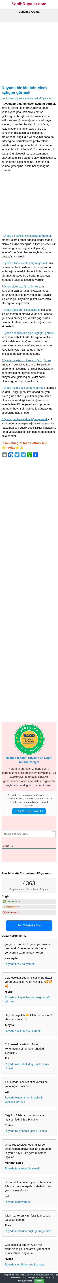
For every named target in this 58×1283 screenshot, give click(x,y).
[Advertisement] (29, 53)
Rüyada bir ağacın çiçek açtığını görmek (26, 360)
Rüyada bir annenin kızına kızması (26, 1130)
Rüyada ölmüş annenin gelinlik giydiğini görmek (24, 1099)
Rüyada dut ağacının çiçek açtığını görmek (28, 333)
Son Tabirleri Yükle (29, 925)
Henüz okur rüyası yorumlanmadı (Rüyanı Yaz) (28, 98)
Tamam (39, 1281)
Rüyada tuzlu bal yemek (19, 964)
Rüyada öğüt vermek (17, 1201)
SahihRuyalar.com (29, 4)
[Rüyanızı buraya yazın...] (29, 833)
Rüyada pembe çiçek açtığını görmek (24, 419)
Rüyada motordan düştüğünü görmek (28, 1231)
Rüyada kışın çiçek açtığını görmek (23, 387)
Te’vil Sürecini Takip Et (29, 811)
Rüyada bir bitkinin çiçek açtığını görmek (27, 235)
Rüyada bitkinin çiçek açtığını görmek (25, 263)
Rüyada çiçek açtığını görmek (20, 286)
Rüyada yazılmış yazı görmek (23, 1030)
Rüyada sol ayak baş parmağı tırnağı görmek (27, 999)
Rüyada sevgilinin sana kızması (24, 1264)
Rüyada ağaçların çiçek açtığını (21, 309)
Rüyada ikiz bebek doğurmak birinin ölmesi (27, 1066)
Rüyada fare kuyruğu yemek (22, 1168)
